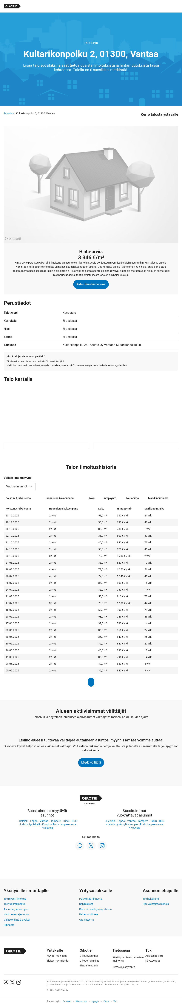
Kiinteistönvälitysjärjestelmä (95, 909)
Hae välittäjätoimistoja (156, 903)
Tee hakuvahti (151, 898)
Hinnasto (9, 924)
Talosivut (9, 113)
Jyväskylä (34, 824)
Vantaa (44, 820)
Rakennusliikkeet (89, 914)
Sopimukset (86, 903)
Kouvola (48, 827)
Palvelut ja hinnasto (90, 898)
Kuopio (46, 824)
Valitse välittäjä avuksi (17, 919)
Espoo (34, 820)
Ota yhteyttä (86, 919)
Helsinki (23, 820)
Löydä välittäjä (91, 762)
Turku (66, 820)
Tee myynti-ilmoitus (15, 898)
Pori (55, 824)
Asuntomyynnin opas (16, 909)
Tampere (56, 820)
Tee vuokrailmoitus (14, 903)
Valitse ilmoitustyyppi (18, 478)
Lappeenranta (68, 824)
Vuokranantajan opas (16, 914)
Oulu (74, 820)
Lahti (23, 824)
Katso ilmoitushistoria (91, 284)
